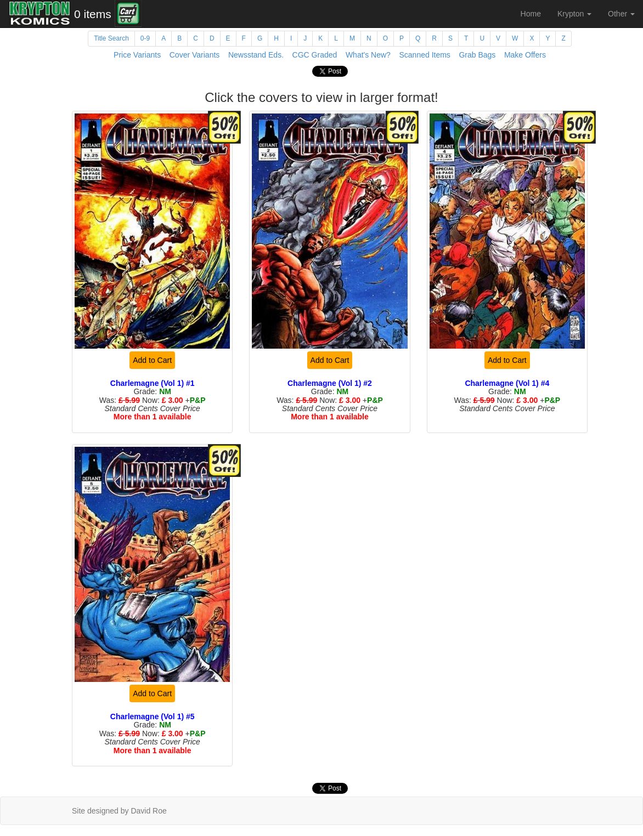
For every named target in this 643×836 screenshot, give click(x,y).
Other (621, 13)
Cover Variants (195, 54)
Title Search (111, 38)
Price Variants (137, 54)
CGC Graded (314, 54)
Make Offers (525, 54)
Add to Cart (152, 360)
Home (531, 13)
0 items (92, 14)
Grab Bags (477, 54)
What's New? (368, 54)
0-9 (145, 38)
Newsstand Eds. (256, 54)
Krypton (574, 13)
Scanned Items (424, 54)
